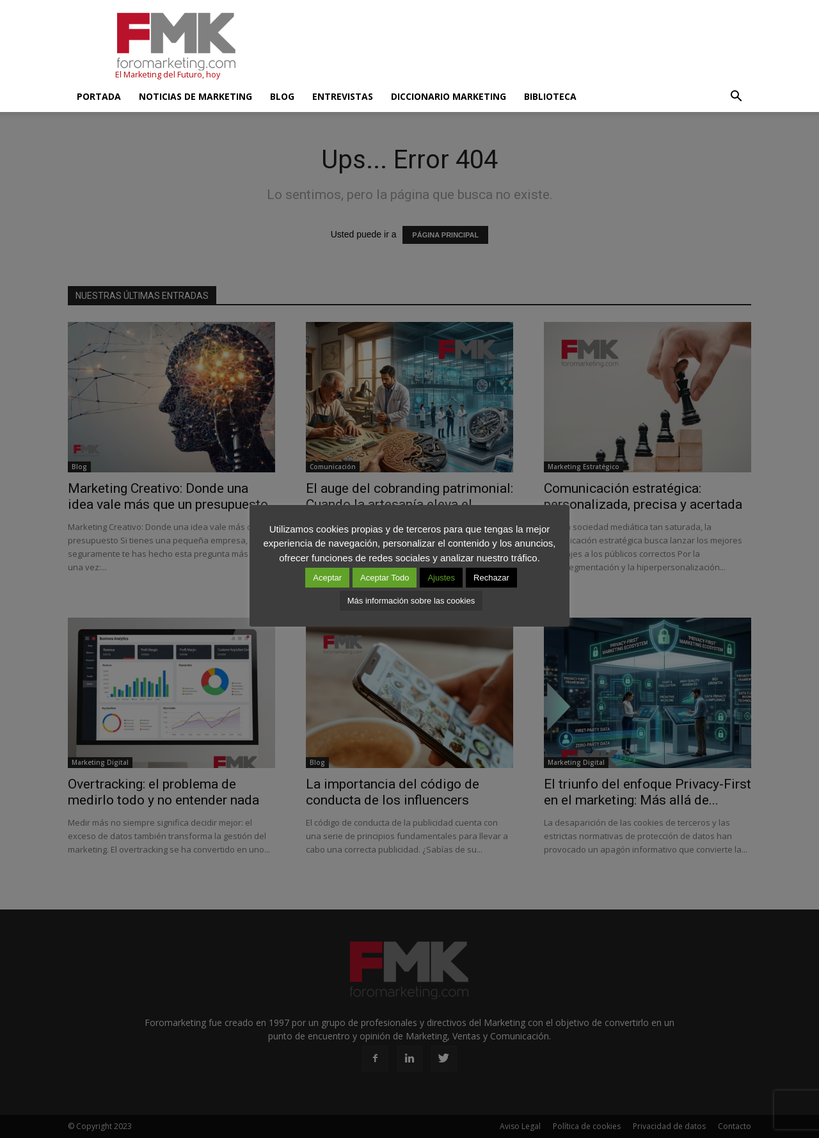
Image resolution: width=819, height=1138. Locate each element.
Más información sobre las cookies (411, 600)
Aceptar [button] (327, 577)
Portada (99, 96)
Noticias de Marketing (195, 96)
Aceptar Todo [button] (384, 577)
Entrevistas (342, 96)
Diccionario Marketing (448, 96)
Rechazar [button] (491, 577)
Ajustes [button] (441, 577)
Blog (282, 96)
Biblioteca (550, 96)
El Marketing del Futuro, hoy (167, 74)
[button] (735, 96)
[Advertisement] (518, 47)
